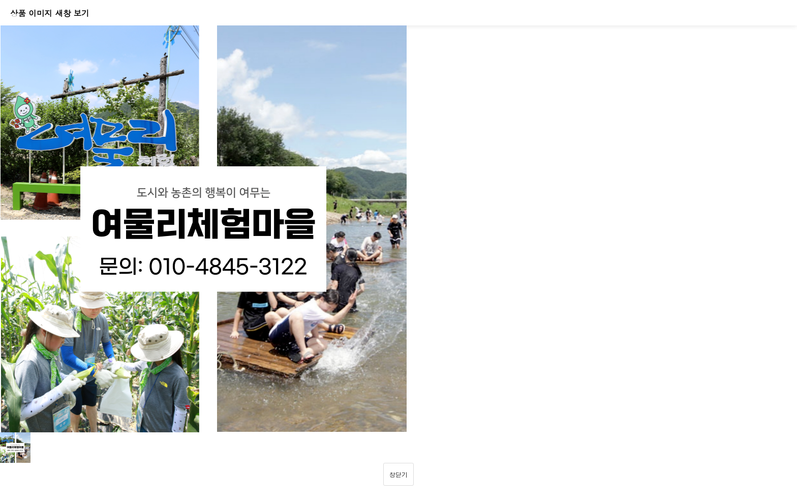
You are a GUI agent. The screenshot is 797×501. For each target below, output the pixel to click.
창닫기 (398, 474)
